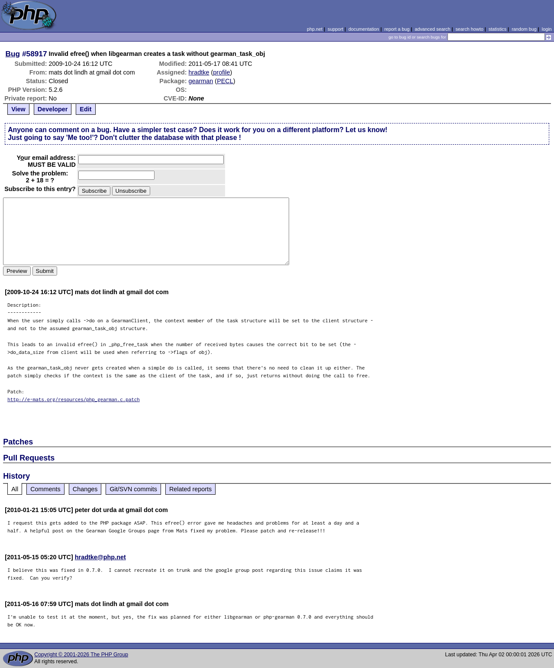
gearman (201, 81)
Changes (85, 489)
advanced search (432, 29)
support (335, 29)
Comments (45, 489)
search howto (469, 29)
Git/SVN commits (133, 489)
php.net (314, 29)
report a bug (396, 29)
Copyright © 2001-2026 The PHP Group (81, 655)
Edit (85, 109)
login (547, 29)
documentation (363, 29)
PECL (225, 81)
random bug (524, 29)
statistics (497, 29)
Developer (53, 109)
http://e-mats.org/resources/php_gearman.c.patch (73, 399)
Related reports (190, 489)
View (18, 109)
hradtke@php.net (100, 557)
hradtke (199, 72)
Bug (13, 53)
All (14, 489)
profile (221, 72)
